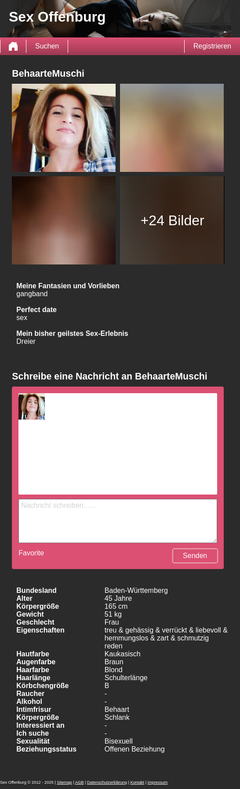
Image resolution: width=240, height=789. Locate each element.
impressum (158, 782)
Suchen (47, 46)
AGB (79, 782)
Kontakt (137, 782)
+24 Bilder (172, 220)
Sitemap (64, 782)
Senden (195, 555)
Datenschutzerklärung (107, 782)
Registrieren (212, 46)
